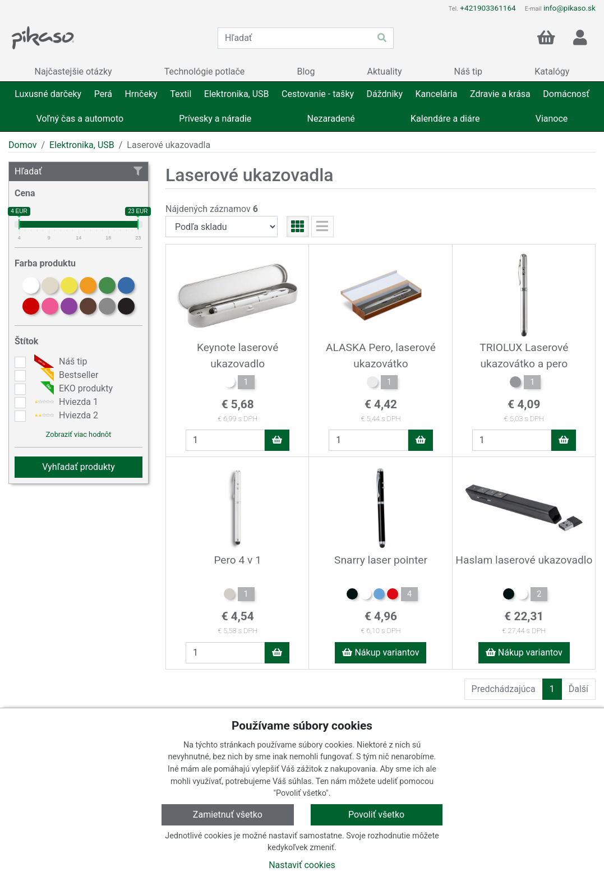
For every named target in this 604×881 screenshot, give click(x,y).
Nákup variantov (380, 652)
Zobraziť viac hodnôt (78, 434)
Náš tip (59, 361)
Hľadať (78, 171)
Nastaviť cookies (302, 865)
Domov (22, 145)
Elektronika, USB (81, 145)
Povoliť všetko (376, 814)
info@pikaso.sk (569, 7)
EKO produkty (72, 388)
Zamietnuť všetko (227, 814)
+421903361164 (487, 7)
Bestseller (64, 375)
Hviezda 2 (64, 415)
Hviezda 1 (64, 402)
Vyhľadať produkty (78, 467)
